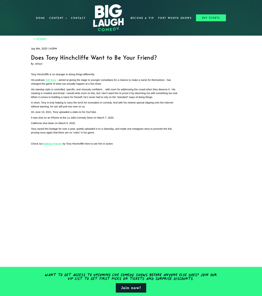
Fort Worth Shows (175, 18)
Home (40, 18)
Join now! (131, 287)
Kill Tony (51, 79)
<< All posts (40, 38)
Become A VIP (142, 18)
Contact (78, 18)
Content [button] (58, 18)
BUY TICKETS (211, 17)
